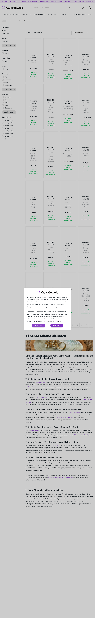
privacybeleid (57, 304)
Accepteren (38, 325)
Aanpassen (56, 325)
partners (30, 316)
